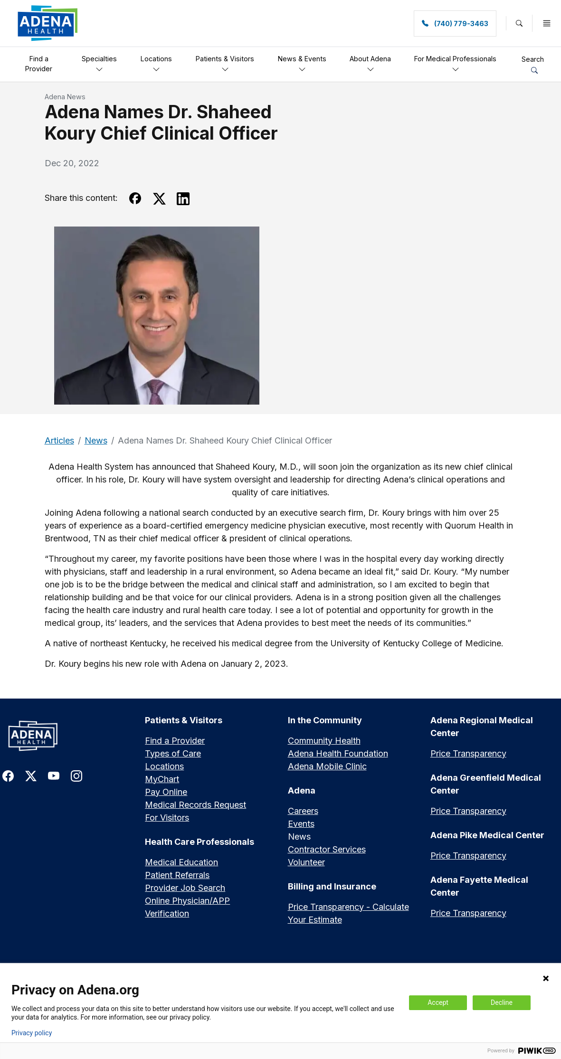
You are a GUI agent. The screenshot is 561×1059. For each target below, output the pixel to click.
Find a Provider (38, 64)
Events (301, 824)
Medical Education (181, 862)
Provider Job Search (185, 888)
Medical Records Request (195, 805)
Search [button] (533, 64)
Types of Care (173, 753)
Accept (438, 1002)
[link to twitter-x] (31, 775)
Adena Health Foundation (338, 753)
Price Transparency (468, 753)
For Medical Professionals (455, 64)
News (96, 440)
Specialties (99, 64)
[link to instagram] (76, 775)
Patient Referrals (177, 875)
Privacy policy (31, 1033)
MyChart (162, 779)
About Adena (370, 64)
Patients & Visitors (225, 64)
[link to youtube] (53, 775)
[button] (519, 23)
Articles (59, 440)
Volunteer (306, 862)
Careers (303, 811)
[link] (47, 23)
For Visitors (167, 818)
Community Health (324, 741)
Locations (156, 64)
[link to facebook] (8, 775)
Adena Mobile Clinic (327, 766)
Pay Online (166, 792)
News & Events (302, 64)
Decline (502, 1002)
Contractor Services (327, 849)
